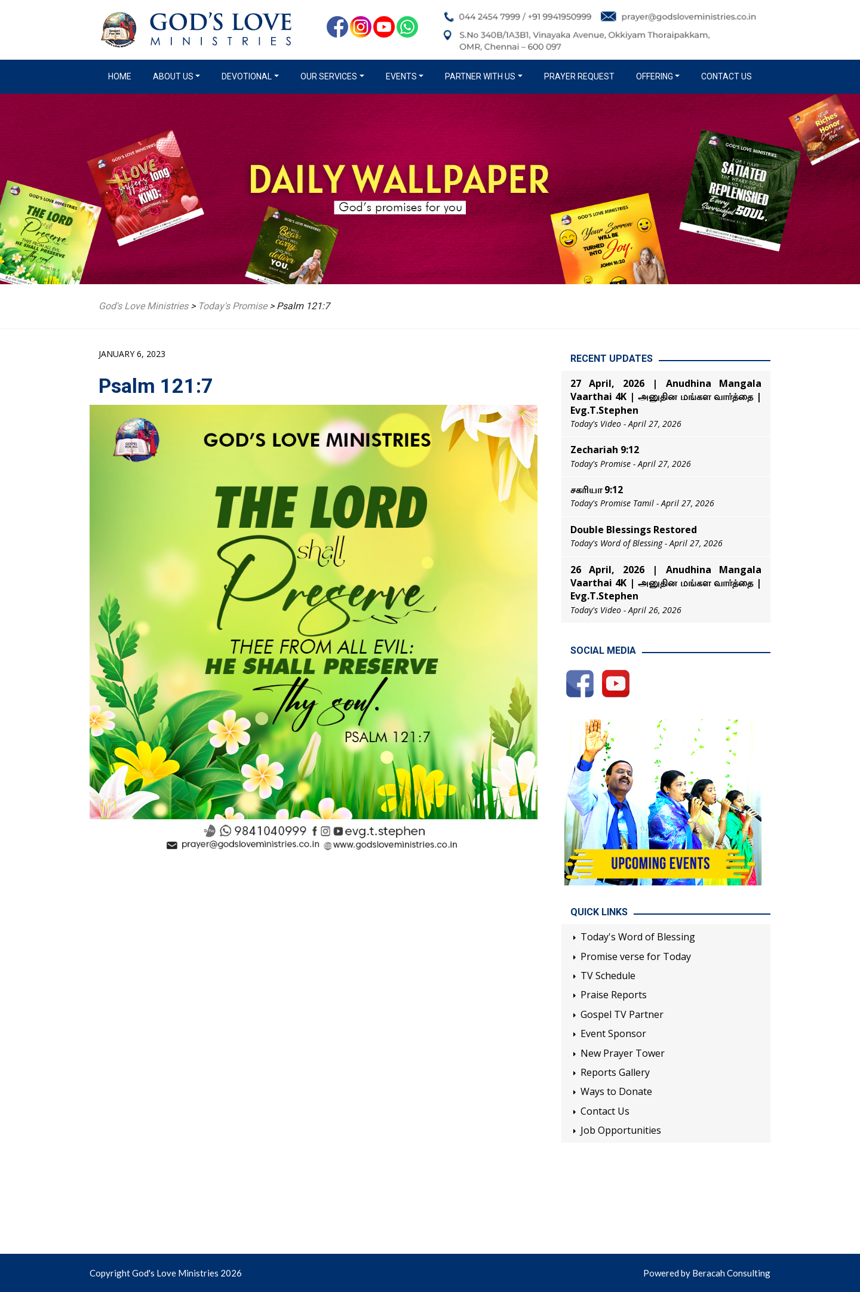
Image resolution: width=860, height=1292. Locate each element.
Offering (654, 76)
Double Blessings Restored (633, 529)
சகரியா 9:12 (596, 489)
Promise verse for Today (635, 956)
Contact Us (726, 76)
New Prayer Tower (622, 1053)
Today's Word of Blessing (637, 936)
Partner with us (480, 76)
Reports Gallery (615, 1072)
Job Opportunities (620, 1130)
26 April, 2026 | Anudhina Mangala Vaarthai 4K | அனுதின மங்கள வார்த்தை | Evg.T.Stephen (665, 583)
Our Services (328, 76)
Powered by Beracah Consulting (706, 1273)
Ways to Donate (616, 1091)
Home (122, 75)
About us (173, 76)
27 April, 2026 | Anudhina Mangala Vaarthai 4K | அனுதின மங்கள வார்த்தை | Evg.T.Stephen (665, 397)
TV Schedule (607, 975)
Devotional (247, 76)
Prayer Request (579, 76)
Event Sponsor (613, 1033)
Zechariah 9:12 (604, 449)
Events (401, 76)
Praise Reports (613, 994)
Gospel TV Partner (622, 1014)
